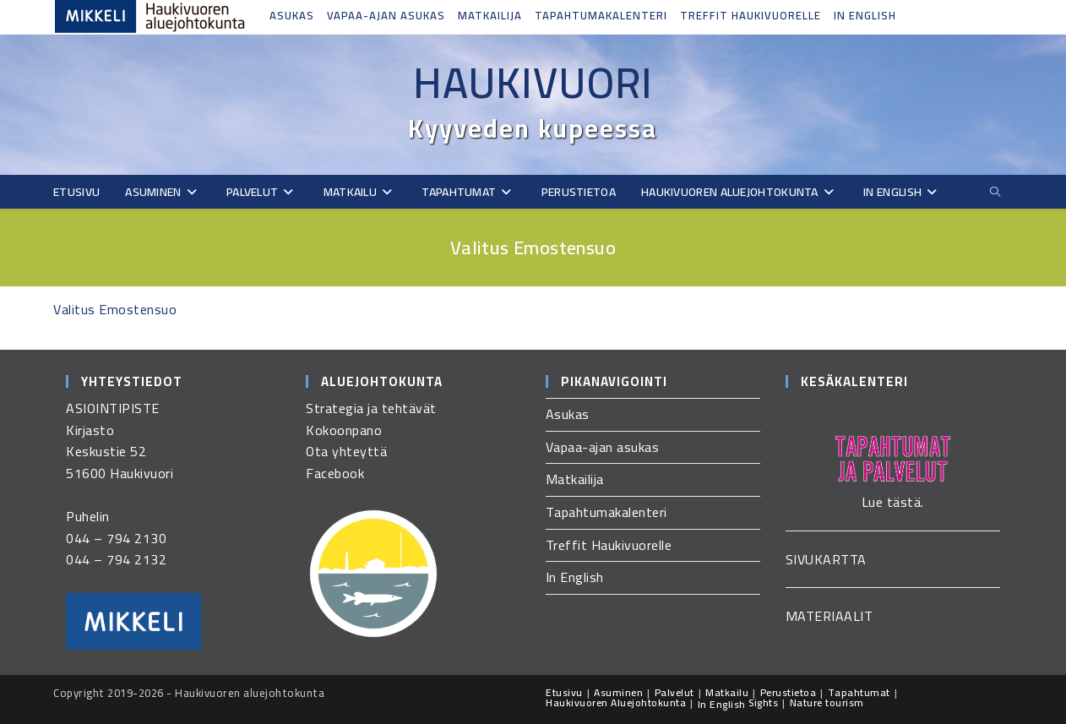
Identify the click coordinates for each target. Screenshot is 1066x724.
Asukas (291, 15)
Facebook (335, 473)
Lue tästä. (893, 501)
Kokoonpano (344, 430)
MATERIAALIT (829, 616)
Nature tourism (827, 702)
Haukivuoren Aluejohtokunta (616, 702)
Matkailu (726, 692)
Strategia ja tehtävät (371, 408)
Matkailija (490, 15)
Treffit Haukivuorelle (750, 15)
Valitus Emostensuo (115, 309)
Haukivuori (533, 82)
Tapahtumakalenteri (601, 15)
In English (865, 15)
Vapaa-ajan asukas (386, 15)
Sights (763, 702)
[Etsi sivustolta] (995, 192)
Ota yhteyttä (346, 451)
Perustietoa (788, 692)
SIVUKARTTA (826, 559)
